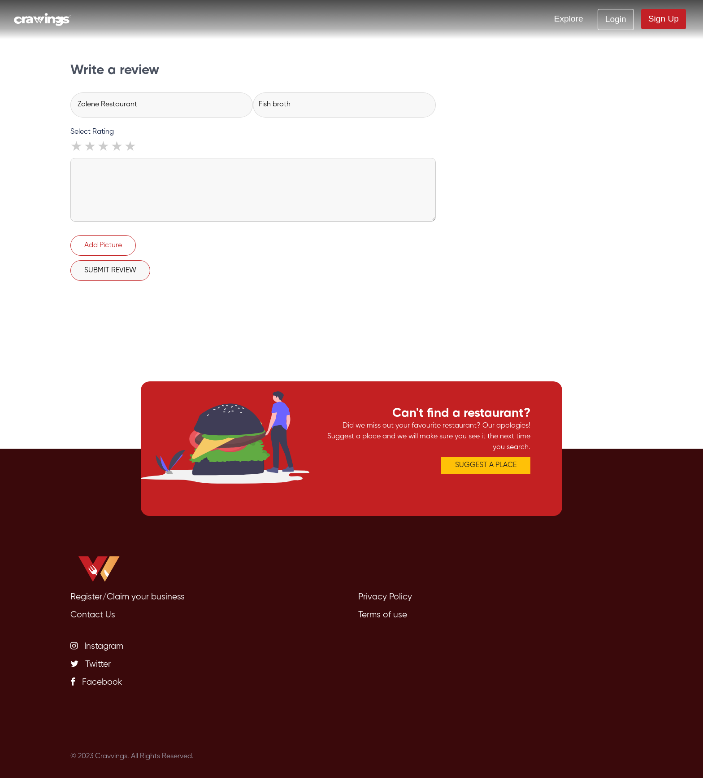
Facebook (96, 681)
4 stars (117, 147)
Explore (568, 18)
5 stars (131, 147)
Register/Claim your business (127, 597)
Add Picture (103, 245)
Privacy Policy (385, 597)
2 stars (90, 147)
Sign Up (663, 18)
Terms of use (382, 615)
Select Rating (92, 131)
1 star (77, 147)
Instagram (96, 646)
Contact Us (92, 615)
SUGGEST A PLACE (485, 465)
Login (615, 19)
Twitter (90, 664)
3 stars (104, 147)
